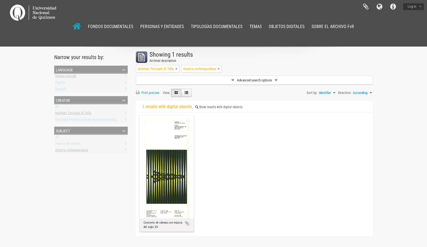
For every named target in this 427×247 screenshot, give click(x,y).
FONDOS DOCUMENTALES (110, 26)
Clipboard (366, 7)
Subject (63, 130)
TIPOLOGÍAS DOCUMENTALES (216, 26)
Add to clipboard (187, 223)
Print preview (147, 93)
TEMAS (255, 26)
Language (379, 7)
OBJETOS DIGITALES (286, 26)
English (60, 83)
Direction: (344, 93)
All (57, 107)
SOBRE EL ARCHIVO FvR (333, 26)
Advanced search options (254, 80)
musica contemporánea (71, 151)
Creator (63, 100)
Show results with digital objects (218, 107)
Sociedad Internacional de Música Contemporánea (90, 120)
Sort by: (312, 93)
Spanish (60, 90)
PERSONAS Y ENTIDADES (162, 26)
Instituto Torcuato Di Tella (73, 114)
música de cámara (68, 144)
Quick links (393, 7)
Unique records (65, 77)
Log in (412, 6)
